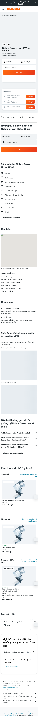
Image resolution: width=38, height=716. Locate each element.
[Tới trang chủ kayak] (13, 9)
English (20, 4)
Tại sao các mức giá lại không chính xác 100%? (20, 701)
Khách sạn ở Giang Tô (26, 714)
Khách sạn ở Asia (27, 712)
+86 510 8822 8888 (9, 56)
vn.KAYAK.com (8, 712)
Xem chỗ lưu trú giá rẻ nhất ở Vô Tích (29, 520)
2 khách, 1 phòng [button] (10, 67)
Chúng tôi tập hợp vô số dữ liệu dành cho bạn (20, 697)
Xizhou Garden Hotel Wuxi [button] (10, 589)
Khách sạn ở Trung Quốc (10, 714)
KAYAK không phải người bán (20, 693)
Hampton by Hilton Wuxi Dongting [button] (13, 500)
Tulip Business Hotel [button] (8, 547)
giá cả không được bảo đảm (10, 687)
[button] (36, 3)
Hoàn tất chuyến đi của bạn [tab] (14, 652)
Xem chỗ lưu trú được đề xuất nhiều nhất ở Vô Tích (28, 561)
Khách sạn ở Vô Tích (12, 666)
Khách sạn (17, 712)
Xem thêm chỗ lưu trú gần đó (28, 475)
